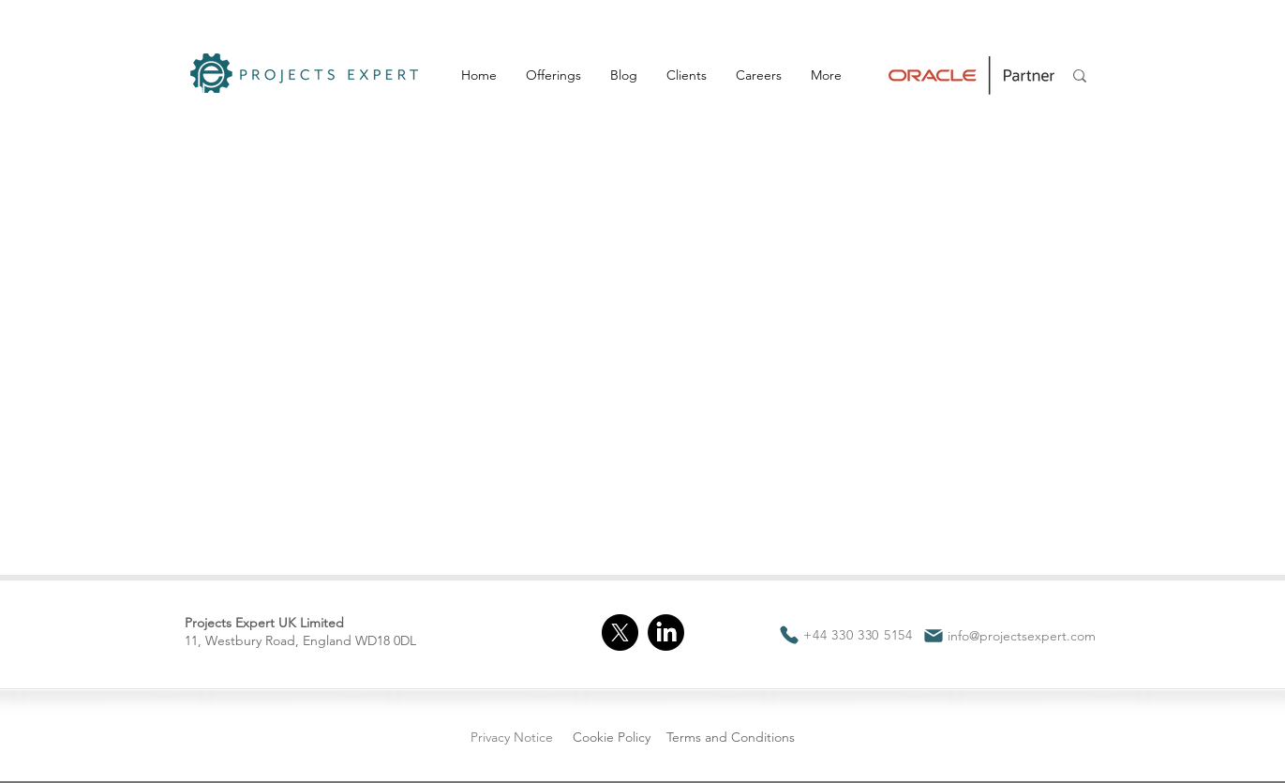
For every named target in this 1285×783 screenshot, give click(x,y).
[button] (553, 75)
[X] (620, 632)
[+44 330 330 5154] (846, 635)
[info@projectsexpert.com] (1009, 636)
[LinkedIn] (666, 632)
